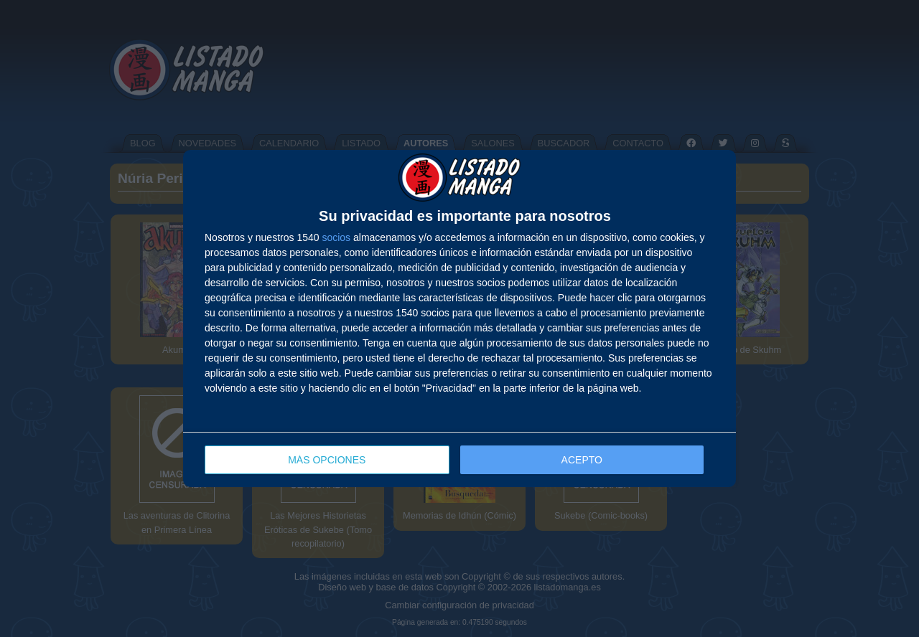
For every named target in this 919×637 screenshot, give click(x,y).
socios (336, 237)
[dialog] (459, 319)
